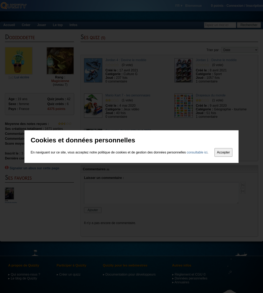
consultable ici (197, 152)
